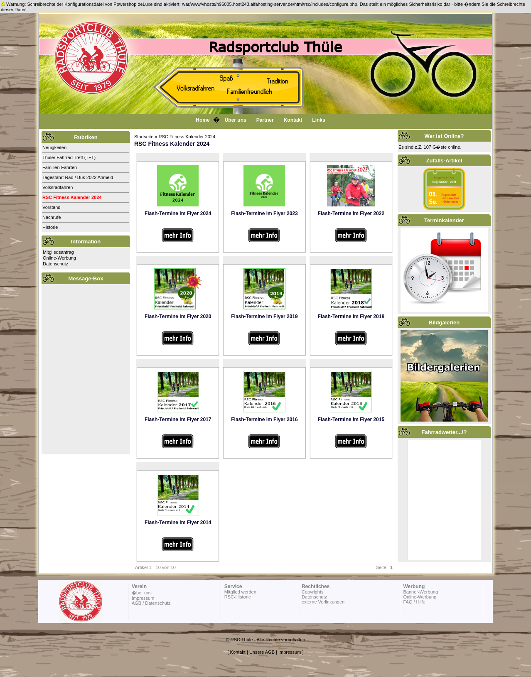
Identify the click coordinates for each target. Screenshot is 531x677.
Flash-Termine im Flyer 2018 (351, 316)
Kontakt (293, 120)
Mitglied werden (240, 591)
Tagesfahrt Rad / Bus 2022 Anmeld (77, 177)
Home (202, 120)
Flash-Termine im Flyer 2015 (351, 419)
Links (318, 120)
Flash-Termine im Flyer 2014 (178, 522)
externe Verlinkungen (323, 601)
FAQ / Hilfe (414, 601)
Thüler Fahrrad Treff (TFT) (69, 157)
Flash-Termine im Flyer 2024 (178, 213)
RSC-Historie (237, 596)
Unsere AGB (262, 652)
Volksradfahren (57, 187)
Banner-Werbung (420, 591)
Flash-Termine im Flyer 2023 (264, 213)
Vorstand (51, 207)
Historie (50, 227)
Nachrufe (51, 217)
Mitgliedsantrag (58, 252)
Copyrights (313, 591)
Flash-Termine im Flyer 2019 (264, 316)
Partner (265, 120)
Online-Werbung (59, 257)
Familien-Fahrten (59, 167)
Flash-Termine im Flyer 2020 (178, 316)
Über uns (235, 120)
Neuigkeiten (54, 147)
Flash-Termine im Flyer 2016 (264, 419)
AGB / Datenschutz (151, 603)
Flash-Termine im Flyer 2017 (178, 419)
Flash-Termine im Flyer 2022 (351, 213)
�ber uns (142, 592)
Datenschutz (55, 263)
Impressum (143, 598)
